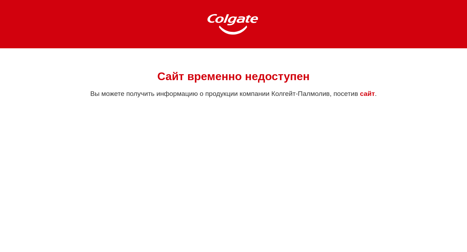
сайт (367, 93)
